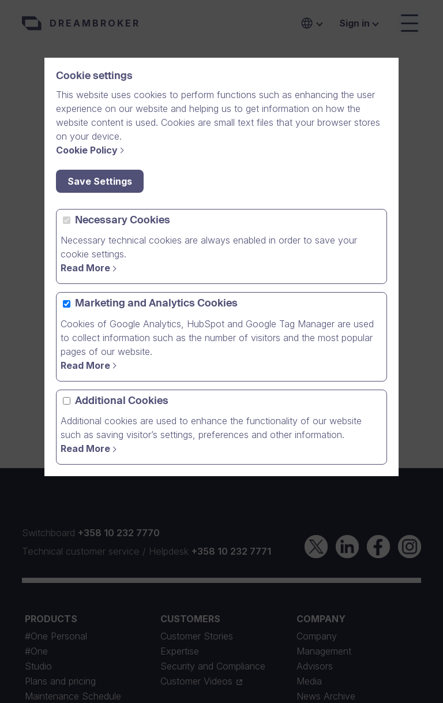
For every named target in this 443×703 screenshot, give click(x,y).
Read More (85, 268)
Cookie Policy (87, 150)
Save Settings (99, 181)
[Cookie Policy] (91, 150)
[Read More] (90, 448)
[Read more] (90, 268)
